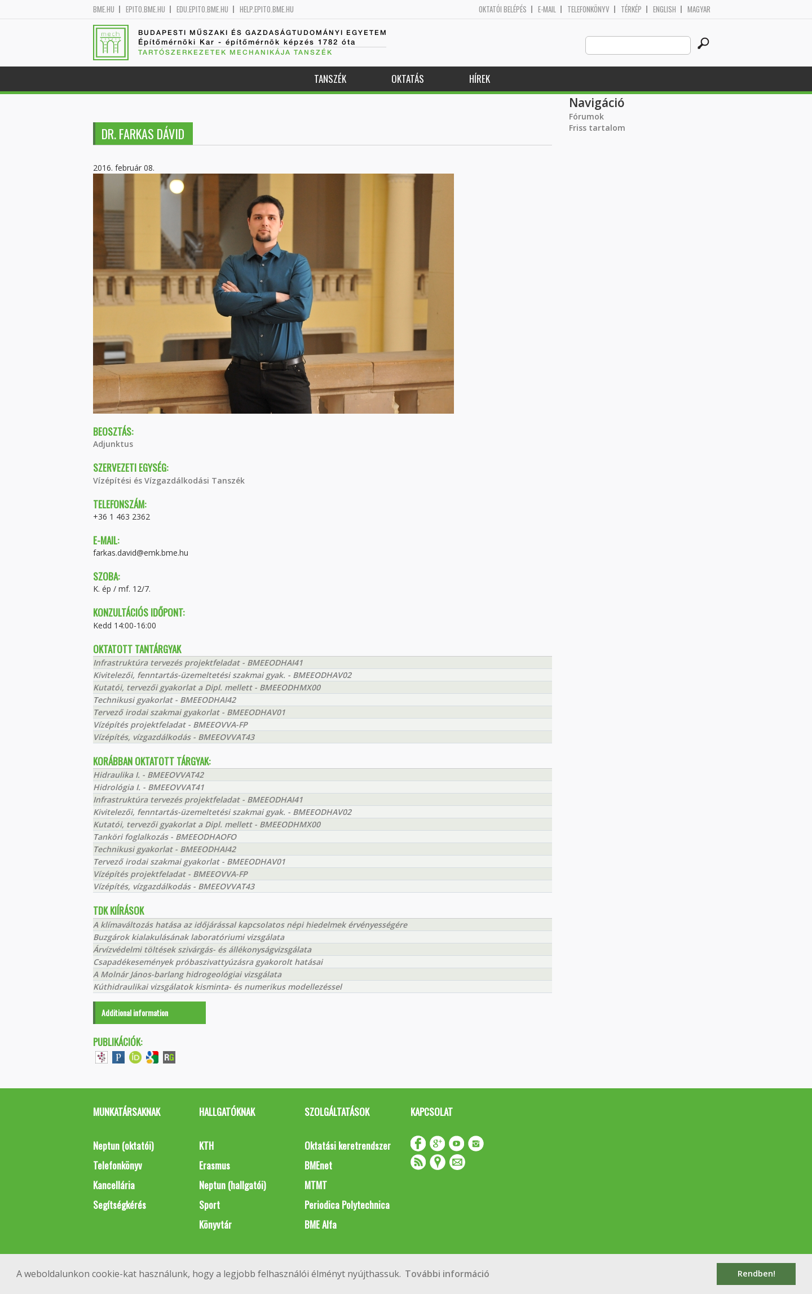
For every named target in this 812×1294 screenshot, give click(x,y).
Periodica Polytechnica (347, 1205)
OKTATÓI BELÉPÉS (503, 9)
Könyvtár (215, 1224)
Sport (209, 1205)
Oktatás (407, 79)
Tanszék (330, 79)
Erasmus (214, 1165)
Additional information (135, 1012)
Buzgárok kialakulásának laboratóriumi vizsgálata (188, 937)
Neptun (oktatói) (123, 1145)
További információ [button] (447, 1274)
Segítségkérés (119, 1205)
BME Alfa (320, 1224)
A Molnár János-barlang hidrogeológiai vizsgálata (187, 974)
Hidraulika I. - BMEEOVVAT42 (148, 774)
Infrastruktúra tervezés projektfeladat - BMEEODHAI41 (198, 662)
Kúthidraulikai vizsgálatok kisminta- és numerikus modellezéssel (217, 986)
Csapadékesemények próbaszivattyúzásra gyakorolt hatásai (208, 961)
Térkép (631, 9)
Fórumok (586, 116)
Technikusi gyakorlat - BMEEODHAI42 (164, 699)
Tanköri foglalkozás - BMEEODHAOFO (164, 836)
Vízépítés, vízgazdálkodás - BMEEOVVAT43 (173, 737)
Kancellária (114, 1185)
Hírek (479, 79)
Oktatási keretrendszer (347, 1145)
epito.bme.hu (145, 9)
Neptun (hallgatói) (232, 1185)
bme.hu (103, 9)
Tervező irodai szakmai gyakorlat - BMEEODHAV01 (189, 712)
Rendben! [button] (756, 1273)
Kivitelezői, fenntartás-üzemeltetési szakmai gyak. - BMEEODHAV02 (222, 675)
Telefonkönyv (588, 9)
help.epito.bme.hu (267, 9)
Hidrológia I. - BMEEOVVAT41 (148, 787)
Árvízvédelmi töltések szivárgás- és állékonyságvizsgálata (202, 949)
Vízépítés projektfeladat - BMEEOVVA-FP (170, 724)
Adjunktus (113, 443)
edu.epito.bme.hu (202, 9)
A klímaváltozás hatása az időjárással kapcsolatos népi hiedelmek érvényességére (250, 924)
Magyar (698, 9)
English (664, 9)
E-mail (547, 9)
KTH (206, 1145)
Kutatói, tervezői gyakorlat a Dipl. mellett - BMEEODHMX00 (206, 687)
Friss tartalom (597, 127)
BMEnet (318, 1165)
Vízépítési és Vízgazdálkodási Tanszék (169, 480)
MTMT (315, 1185)
